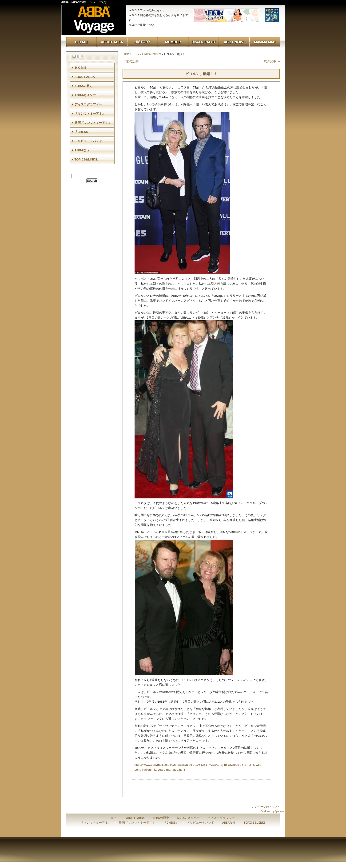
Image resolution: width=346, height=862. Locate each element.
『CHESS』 (83, 132)
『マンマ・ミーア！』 (90, 113)
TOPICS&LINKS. (86, 159)
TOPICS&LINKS (255, 823)
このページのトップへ (266, 806)
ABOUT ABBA (85, 77)
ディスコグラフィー (88, 104)
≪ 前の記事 (131, 61)
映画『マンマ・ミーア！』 (93, 122)
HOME (114, 818)
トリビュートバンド (88, 141)
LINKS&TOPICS (151, 54)
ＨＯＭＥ (81, 67)
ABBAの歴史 (84, 86)
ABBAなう (82, 150)
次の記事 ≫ (272, 61)
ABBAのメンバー (87, 95)
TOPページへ (131, 54)
